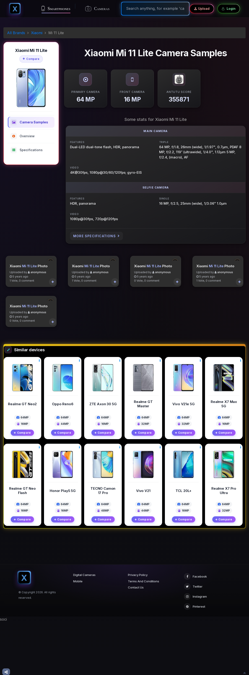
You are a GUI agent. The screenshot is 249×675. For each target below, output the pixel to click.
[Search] (155, 8)
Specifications (26, 150)
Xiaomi (36, 33)
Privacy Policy (138, 628)
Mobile (78, 634)
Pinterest (194, 659)
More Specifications (96, 236)
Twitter (193, 639)
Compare (31, 59)
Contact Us (136, 640)
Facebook (195, 629)
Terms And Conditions (143, 634)
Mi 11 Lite (29, 300)
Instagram (195, 649)
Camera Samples (29, 122)
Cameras (97, 8)
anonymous (38, 306)
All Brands (16, 33)
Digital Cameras (84, 628)
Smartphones (56, 8)
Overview (22, 136)
